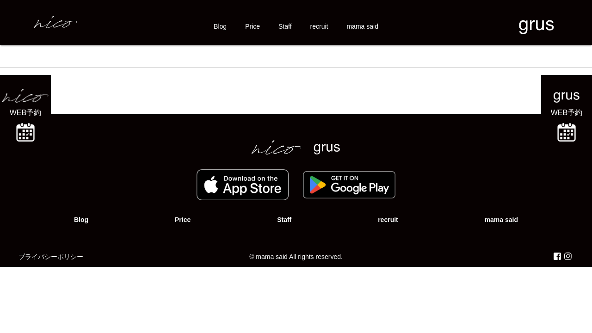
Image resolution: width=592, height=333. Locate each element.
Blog (220, 26)
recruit (319, 26)
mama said (362, 26)
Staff (285, 26)
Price (252, 26)
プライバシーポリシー (50, 256)
